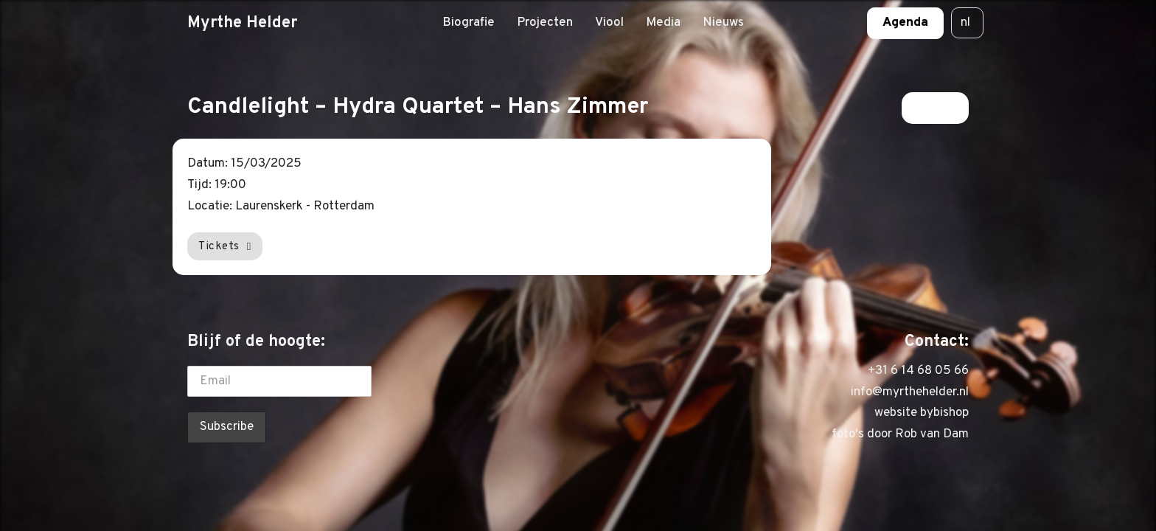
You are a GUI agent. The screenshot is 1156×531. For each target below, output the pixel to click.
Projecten (545, 23)
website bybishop (921, 413)
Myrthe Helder (242, 23)
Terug (935, 107)
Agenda (905, 23)
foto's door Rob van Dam (900, 434)
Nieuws (723, 23)
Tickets (224, 246)
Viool (609, 23)
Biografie (468, 23)
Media (663, 23)
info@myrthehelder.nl (910, 392)
